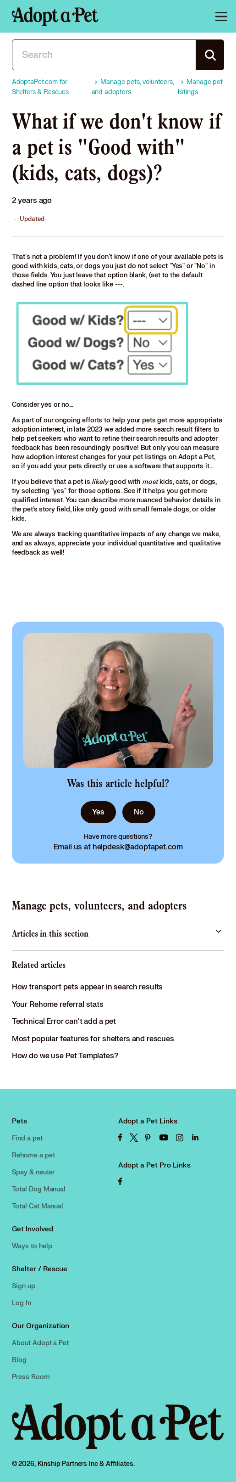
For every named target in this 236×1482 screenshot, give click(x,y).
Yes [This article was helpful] (98, 812)
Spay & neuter (33, 1172)
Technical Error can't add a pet (64, 1021)
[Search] (104, 54)
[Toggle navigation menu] (219, 16)
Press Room (31, 1377)
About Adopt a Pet (40, 1343)
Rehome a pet (33, 1155)
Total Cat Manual (38, 1206)
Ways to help (32, 1246)
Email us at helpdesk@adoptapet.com (118, 847)
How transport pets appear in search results (87, 987)
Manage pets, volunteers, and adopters (99, 905)
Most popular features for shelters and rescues (93, 1039)
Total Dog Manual (39, 1189)
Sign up (23, 1286)
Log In (21, 1303)
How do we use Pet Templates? (65, 1056)
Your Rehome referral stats (58, 1004)
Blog (19, 1360)
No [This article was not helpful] (139, 812)
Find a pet (27, 1138)
